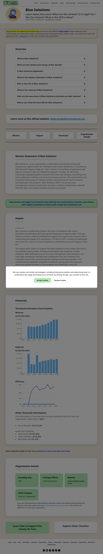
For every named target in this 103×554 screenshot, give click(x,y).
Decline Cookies (60, 280)
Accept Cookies (42, 280)
